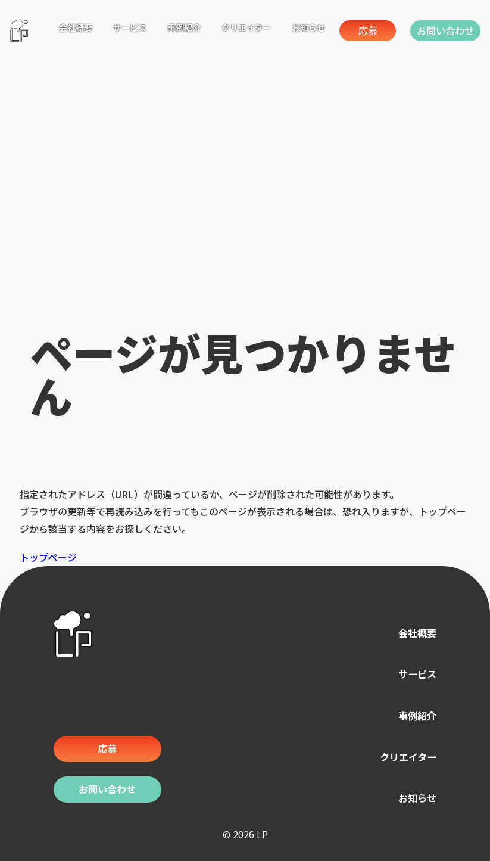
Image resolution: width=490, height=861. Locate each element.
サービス (412, 674)
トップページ (48, 557)
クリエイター (401, 755)
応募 (340, 30)
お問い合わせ (439, 30)
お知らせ (412, 796)
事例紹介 (412, 715)
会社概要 (412, 633)
